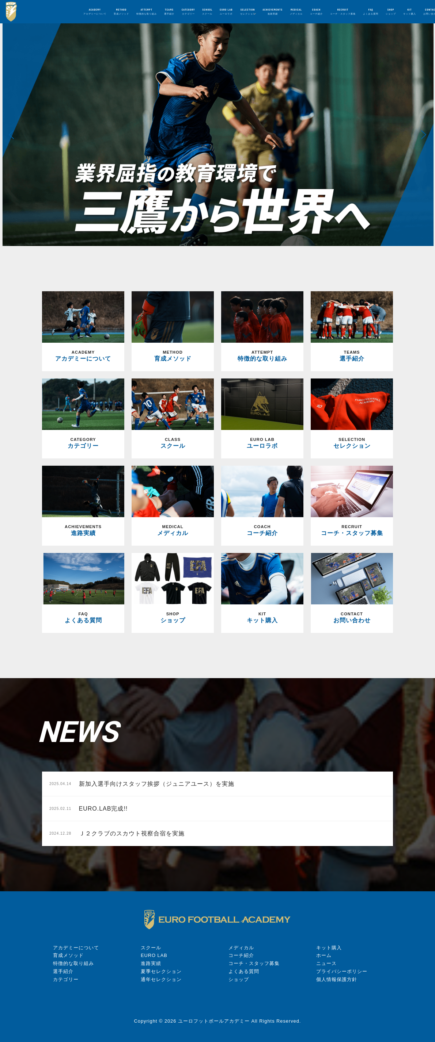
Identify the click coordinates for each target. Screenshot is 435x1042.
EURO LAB (226, 11)
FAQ (370, 11)
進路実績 (151, 963)
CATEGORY (188, 11)
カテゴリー (66, 979)
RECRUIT (343, 11)
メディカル (241, 947)
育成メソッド (68, 955)
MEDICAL (296, 11)
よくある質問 (243, 971)
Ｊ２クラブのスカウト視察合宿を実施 (117, 833)
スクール (151, 947)
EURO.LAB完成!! (88, 808)
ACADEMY (94, 11)
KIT (409, 11)
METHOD (121, 11)
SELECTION (248, 11)
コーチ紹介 (241, 955)
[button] (11, 135)
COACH (316, 11)
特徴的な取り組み (73, 963)
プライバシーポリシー (341, 971)
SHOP (391, 11)
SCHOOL (207, 11)
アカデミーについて (76, 947)
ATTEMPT (146, 11)
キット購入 (329, 947)
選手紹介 (63, 971)
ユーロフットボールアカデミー (214, 1021)
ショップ (238, 979)
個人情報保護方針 (336, 979)
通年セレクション (161, 979)
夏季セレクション (161, 971)
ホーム (324, 955)
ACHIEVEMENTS (273, 11)
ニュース (326, 963)
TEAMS (169, 11)
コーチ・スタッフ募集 (254, 963)
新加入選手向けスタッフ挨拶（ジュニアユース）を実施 (141, 784)
